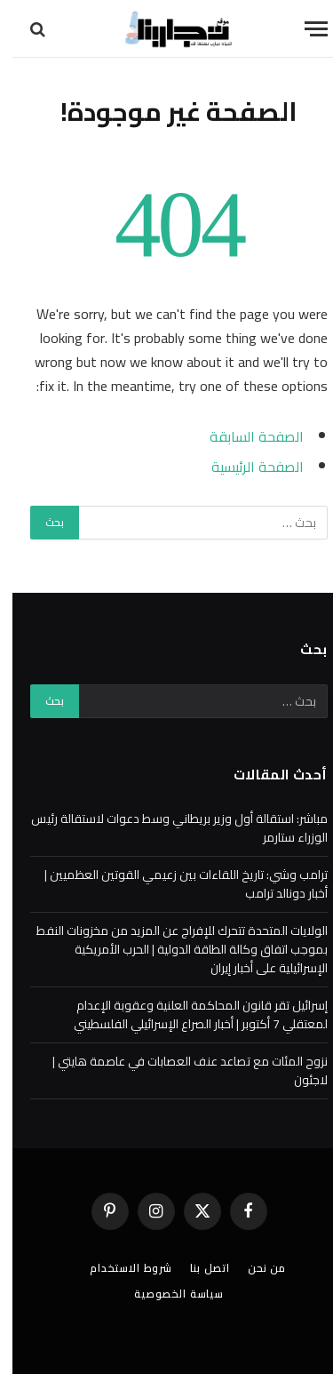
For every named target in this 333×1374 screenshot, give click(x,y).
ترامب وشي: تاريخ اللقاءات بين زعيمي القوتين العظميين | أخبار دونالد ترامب (173, 884)
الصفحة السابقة (244, 436)
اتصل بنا (198, 1268)
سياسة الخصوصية (166, 1293)
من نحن (254, 1268)
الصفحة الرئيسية (245, 466)
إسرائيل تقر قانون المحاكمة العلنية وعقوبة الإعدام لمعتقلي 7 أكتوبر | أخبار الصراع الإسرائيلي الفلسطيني (188, 1014)
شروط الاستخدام (118, 1268)
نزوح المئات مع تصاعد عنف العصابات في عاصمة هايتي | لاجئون (177, 1070)
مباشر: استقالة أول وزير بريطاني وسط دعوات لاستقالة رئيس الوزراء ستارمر (167, 828)
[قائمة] (303, 29)
